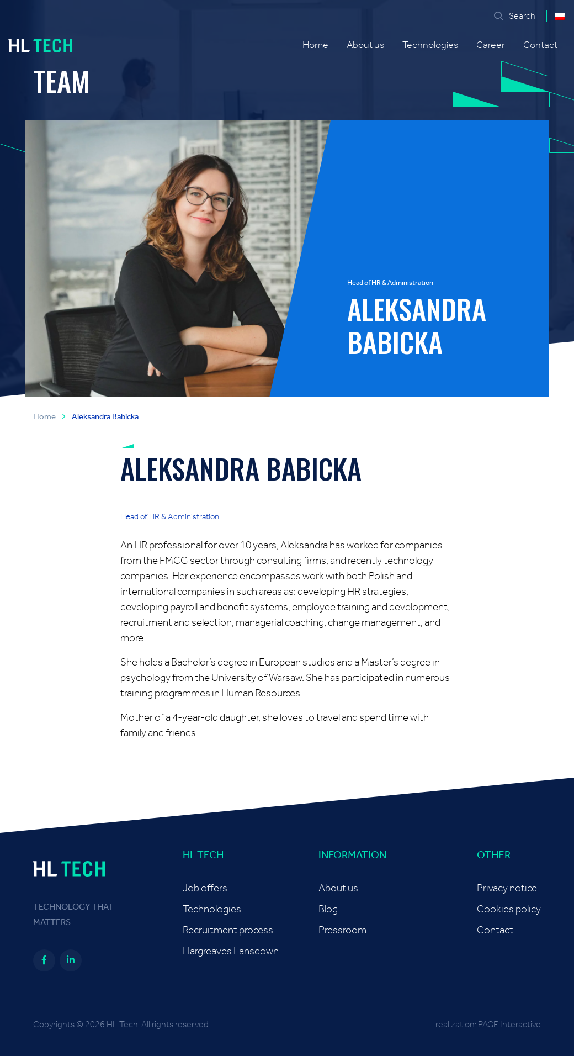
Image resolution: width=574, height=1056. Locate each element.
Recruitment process (228, 930)
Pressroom (342, 930)
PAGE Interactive (509, 1024)
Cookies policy (509, 909)
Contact (540, 45)
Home (315, 45)
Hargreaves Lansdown (231, 951)
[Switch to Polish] (560, 16)
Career (490, 45)
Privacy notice (507, 888)
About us (365, 45)
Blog (328, 909)
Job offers (205, 888)
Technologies (430, 45)
